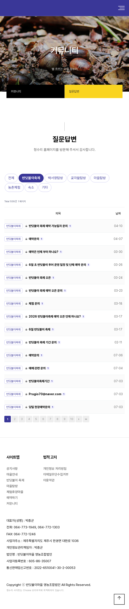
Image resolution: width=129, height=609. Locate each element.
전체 (11, 178)
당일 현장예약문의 (38, 407)
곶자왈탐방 (78, 178)
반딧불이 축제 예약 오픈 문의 (44, 290)
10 (71, 419)
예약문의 (32, 239)
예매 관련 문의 (35, 368)
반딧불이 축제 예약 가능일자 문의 (46, 226)
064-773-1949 (25, 527)
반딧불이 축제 (15, 480)
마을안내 (12, 474)
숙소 (31, 187)
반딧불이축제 (31, 178)
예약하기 (12, 498)
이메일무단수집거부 (55, 474)
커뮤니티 (12, 504)
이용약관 (48, 480)
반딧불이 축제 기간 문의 (41, 342)
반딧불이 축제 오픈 (38, 277)
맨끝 (86, 419)
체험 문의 (32, 303)
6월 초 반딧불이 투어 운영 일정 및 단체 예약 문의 (56, 264)
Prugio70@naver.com (43, 394)
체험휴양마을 (14, 492)
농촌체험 (14, 187)
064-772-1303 (49, 527)
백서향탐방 (55, 178)
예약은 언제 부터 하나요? (42, 252)
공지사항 (12, 469)
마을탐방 (100, 178)
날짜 (118, 213)
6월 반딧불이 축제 (38, 329)
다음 (79, 419)
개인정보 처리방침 (55, 469)
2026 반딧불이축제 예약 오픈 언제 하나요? (53, 316)
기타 (45, 187)
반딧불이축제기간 (37, 381)
